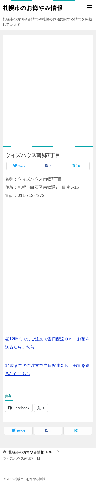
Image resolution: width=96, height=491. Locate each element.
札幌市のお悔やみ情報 (32, 7)
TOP (30, 452)
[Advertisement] (48, 88)
